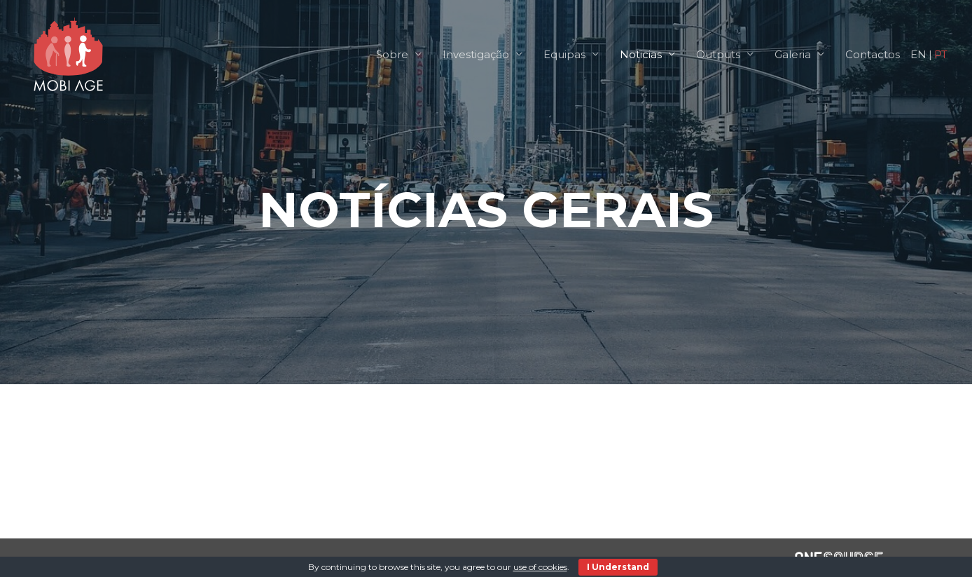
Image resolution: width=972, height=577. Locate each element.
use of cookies (540, 567)
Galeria (793, 54)
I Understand (618, 567)
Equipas (564, 54)
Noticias (641, 54)
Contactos (872, 54)
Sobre (392, 54)
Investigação (476, 54)
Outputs (718, 54)
